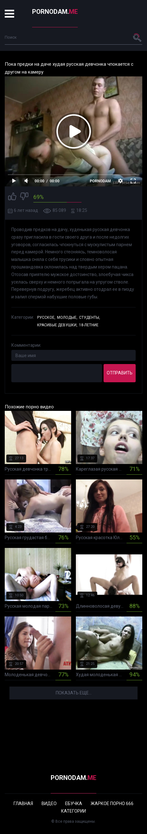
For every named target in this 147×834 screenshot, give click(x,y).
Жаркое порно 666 (112, 803)
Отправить (120, 372)
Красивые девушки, (57, 325)
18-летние (89, 325)
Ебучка (73, 803)
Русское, (46, 317)
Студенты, (89, 317)
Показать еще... (74, 692)
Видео (49, 803)
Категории (73, 811)
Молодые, (67, 317)
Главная (23, 803)
